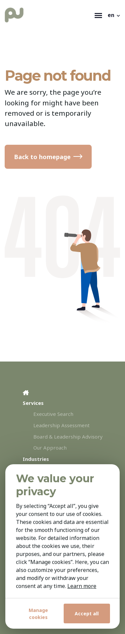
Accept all (87, 613)
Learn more (81, 586)
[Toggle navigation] (98, 15)
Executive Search (53, 414)
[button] (114, 15)
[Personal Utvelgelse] (48, 15)
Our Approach (50, 447)
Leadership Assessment (61, 425)
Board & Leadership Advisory (68, 436)
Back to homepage (42, 157)
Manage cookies (38, 613)
